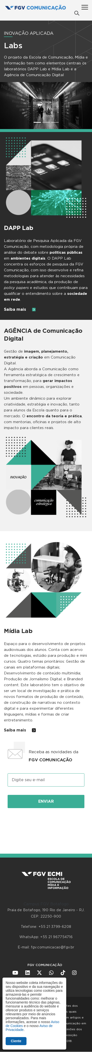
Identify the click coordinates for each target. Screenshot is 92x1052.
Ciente (16, 1041)
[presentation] (46, 825)
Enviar (46, 801)
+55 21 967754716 (56, 937)
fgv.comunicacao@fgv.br (52, 947)
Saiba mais (20, 309)
